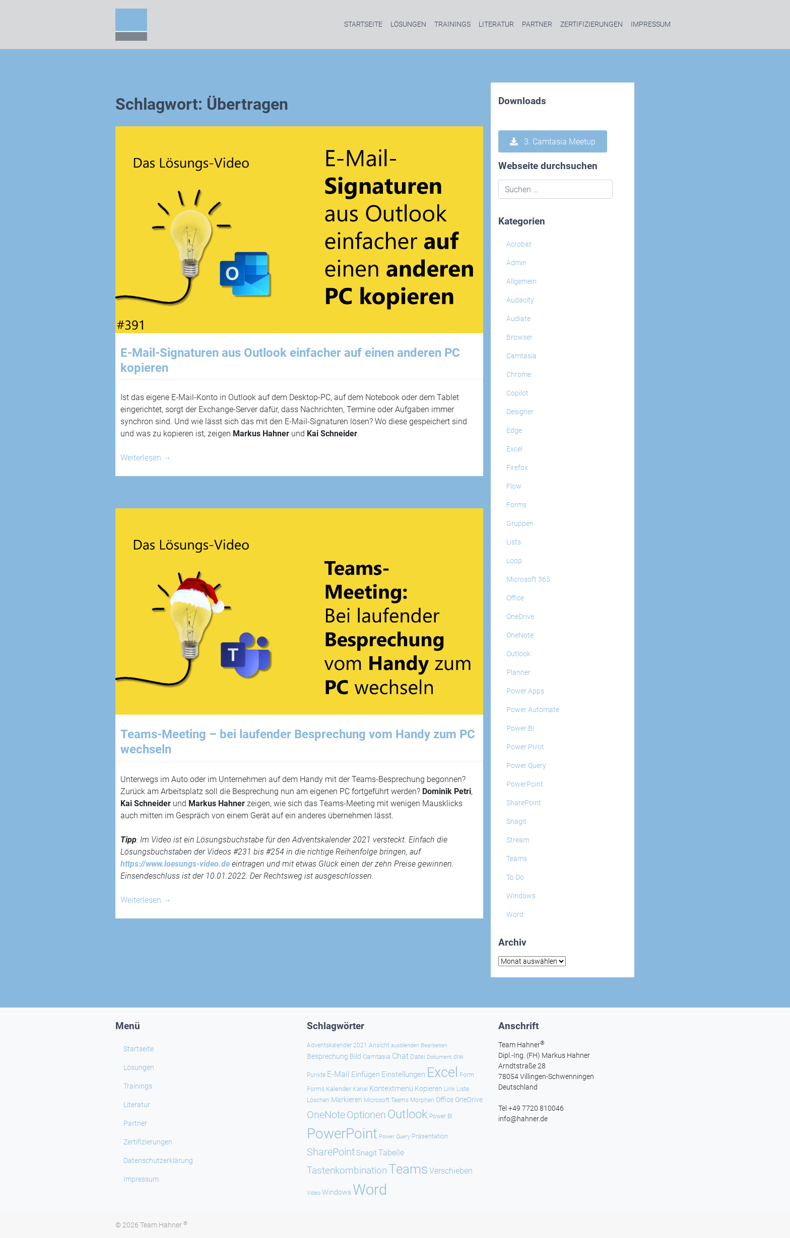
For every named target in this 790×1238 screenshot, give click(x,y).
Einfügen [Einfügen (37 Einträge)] (365, 1074)
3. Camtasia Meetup (553, 141)
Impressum (651, 24)
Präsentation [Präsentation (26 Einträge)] (430, 1136)
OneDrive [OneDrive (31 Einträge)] (469, 1100)
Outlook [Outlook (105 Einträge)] (407, 1114)
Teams (516, 859)
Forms (516, 505)
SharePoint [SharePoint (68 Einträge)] (331, 1152)
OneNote (520, 635)
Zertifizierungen (591, 24)
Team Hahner (163, 1225)
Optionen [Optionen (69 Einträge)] (366, 1115)
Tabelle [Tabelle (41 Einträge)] (391, 1152)
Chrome (518, 374)
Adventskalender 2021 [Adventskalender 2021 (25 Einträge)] (337, 1045)
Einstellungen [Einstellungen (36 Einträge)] (403, 1074)
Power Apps (525, 691)
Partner (537, 24)
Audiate (518, 319)
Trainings (452, 24)
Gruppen (520, 523)
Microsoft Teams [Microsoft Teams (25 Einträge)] (386, 1100)
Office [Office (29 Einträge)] (444, 1100)
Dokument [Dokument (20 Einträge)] (439, 1057)
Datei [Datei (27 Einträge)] (417, 1056)
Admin (516, 263)
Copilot (517, 393)
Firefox (517, 467)
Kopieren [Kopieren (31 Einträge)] (428, 1089)
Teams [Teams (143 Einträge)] (408, 1169)
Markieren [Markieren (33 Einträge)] (346, 1100)
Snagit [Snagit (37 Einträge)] (366, 1152)
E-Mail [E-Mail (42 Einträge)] (338, 1074)
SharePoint (523, 803)
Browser (519, 337)
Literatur (496, 24)
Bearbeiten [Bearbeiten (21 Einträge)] (434, 1045)
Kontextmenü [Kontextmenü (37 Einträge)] (391, 1088)
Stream (517, 840)
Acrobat (519, 244)
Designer (520, 412)
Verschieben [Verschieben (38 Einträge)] (451, 1171)
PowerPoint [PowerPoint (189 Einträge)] (342, 1133)
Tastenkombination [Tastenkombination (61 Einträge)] (347, 1170)
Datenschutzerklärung (158, 1160)
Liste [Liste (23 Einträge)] (462, 1089)
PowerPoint (524, 784)
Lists (513, 542)
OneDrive (520, 616)
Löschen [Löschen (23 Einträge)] (318, 1100)
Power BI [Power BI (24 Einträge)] (440, 1116)
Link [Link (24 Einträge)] (449, 1089)
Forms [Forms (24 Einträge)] (315, 1089)
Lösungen (408, 24)
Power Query (526, 765)
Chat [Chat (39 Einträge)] (400, 1056)
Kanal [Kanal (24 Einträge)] (360, 1089)
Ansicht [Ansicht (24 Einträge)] (379, 1045)
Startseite (363, 24)
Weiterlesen (145, 457)
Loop (514, 561)
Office (515, 598)
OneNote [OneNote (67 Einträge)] (326, 1115)
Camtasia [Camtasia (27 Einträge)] (376, 1056)
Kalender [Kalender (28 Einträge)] (338, 1089)
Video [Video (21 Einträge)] (313, 1193)
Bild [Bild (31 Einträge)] (355, 1056)
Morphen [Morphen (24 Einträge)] (422, 1100)
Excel (514, 449)
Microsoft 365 (528, 579)
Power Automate (532, 710)
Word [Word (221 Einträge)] (370, 1189)
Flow (513, 486)
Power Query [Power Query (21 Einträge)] (394, 1136)
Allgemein (521, 281)
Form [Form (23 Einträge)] (466, 1074)
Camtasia (521, 356)
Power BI (520, 728)
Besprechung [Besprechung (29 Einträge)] (327, 1056)
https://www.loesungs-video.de (175, 864)
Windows (521, 896)
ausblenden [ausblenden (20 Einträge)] (405, 1045)
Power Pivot (525, 747)
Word (514, 914)
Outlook (518, 654)
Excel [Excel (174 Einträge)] (442, 1072)
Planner (518, 672)
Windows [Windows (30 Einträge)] (336, 1192)
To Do (515, 877)
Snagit (516, 821)
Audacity (520, 300)
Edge (514, 430)
